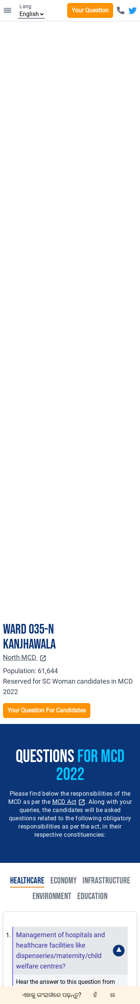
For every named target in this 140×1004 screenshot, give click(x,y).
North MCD (25, 657)
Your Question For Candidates (46, 710)
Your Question (90, 10)
